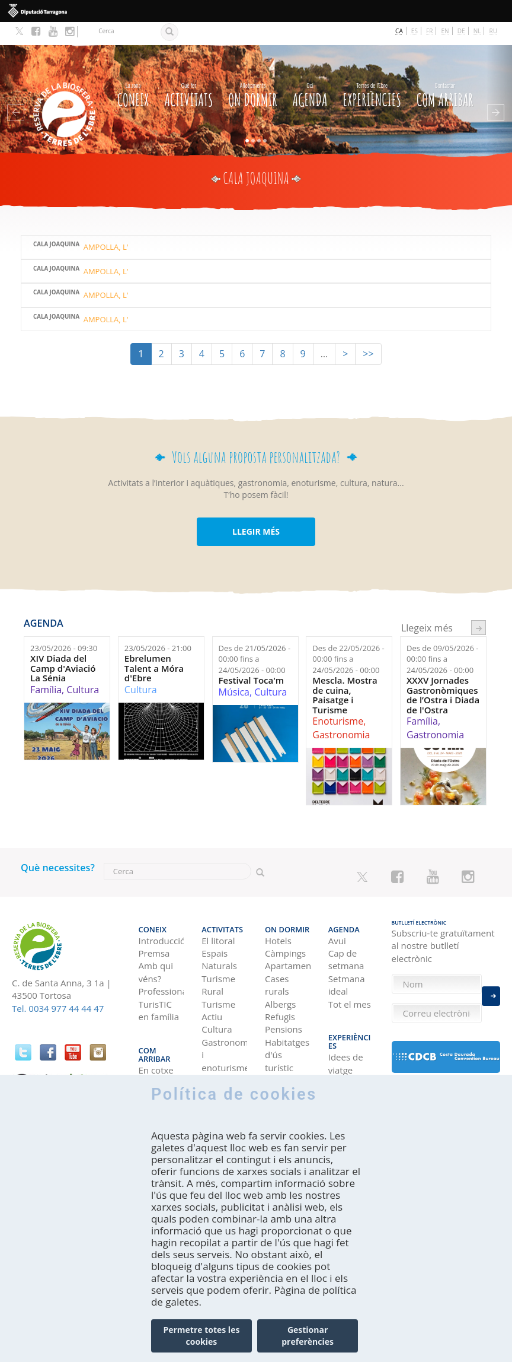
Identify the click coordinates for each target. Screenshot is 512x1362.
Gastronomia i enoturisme (224, 1024)
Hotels (278, 910)
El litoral (218, 910)
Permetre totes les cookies (201, 1335)
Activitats (188, 70)
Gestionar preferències (307, 1335)
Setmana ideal (346, 954)
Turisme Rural (218, 954)
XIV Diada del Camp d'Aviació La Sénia (62, 645)
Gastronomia (341, 711)
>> (368, 330)
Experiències (372, 70)
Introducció (161, 910)
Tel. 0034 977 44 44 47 (58, 985)
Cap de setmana (346, 928)
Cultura (82, 666)
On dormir (252, 70)
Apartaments (288, 935)
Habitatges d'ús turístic (287, 1024)
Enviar (491, 989)
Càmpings (285, 922)
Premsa (154, 922)
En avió (153, 1061)
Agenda (309, 70)
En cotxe (156, 1023)
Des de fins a (255, 636)
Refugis (280, 986)
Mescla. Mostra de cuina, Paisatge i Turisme (344, 671)
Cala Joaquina (56, 221)
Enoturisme (337, 697)
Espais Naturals (219, 928)
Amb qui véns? (156, 941)
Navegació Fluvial (222, 1055)
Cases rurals (277, 954)
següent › (478, 604)
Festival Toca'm (251, 657)
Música (234, 668)
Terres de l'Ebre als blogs (347, 1048)
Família (46, 666)
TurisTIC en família (159, 979)
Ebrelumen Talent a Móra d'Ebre (154, 645)
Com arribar (445, 70)
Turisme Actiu (218, 979)
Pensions (283, 999)
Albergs (280, 973)
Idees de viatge (345, 1016)
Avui (337, 910)
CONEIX (133, 70)
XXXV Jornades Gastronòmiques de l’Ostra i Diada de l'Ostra (443, 671)
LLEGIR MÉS (256, 508)
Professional (161, 960)
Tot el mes (349, 973)
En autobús (155, 1042)
